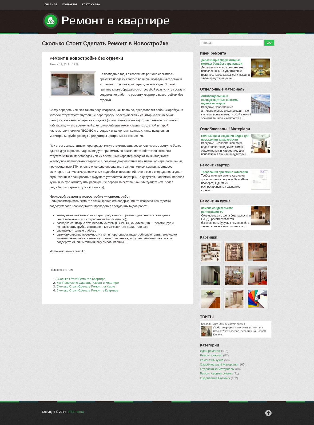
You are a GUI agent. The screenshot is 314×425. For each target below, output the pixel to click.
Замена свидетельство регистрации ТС (235, 210)
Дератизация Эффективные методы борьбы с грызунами (235, 62)
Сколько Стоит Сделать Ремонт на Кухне (86, 286)
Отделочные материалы (223, 89)
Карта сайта (91, 4)
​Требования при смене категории (235, 172)
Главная (51, 4)
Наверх (268, 413)
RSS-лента (76, 411)
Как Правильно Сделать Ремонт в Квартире (88, 282)
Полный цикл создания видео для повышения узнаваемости (235, 138)
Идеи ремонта (213, 53)
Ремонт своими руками (219, 373)
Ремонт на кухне (215, 201)
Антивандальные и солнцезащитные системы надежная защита (235, 100)
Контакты (69, 4)
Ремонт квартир (215, 165)
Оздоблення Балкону (219, 378)
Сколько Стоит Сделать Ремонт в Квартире (87, 290)
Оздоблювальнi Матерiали (225, 129)
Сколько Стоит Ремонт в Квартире (81, 279)
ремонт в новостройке (85, 196)
